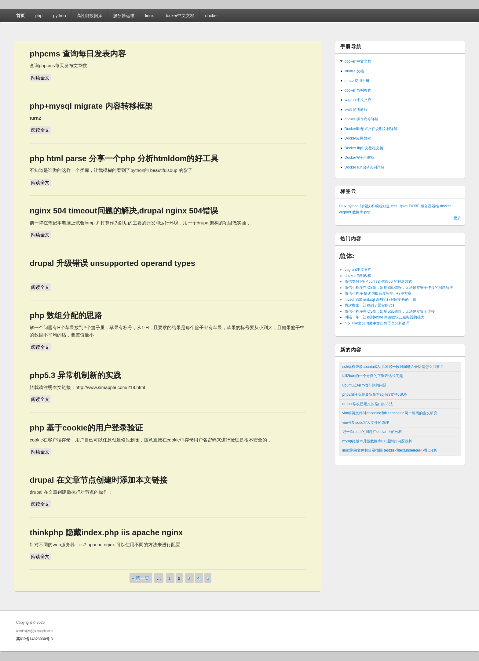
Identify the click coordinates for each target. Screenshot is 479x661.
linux (149, 15)
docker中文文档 (179, 15)
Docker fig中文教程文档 (364, 148)
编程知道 (382, 206)
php (38, 15)
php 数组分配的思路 (66, 315)
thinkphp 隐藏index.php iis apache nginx (106, 532)
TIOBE (414, 206)
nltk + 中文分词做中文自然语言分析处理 (377, 323)
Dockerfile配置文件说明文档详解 (371, 129)
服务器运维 (123, 15)
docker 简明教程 (358, 90)
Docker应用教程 (358, 138)
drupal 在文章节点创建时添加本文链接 (98, 480)
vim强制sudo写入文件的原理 (365, 422)
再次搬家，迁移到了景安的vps (369, 305)
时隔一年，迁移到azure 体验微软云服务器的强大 (384, 317)
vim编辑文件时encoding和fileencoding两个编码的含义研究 (389, 413)
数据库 (357, 212)
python (59, 15)
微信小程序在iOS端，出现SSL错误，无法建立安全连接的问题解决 (399, 287)
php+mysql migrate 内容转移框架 (91, 106)
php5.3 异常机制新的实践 (75, 375)
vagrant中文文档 (358, 100)
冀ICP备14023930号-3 (34, 639)
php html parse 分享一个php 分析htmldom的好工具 (124, 158)
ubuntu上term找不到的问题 (364, 385)
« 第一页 (141, 577)
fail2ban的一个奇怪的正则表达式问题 (372, 376)
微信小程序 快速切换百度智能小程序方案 (378, 293)
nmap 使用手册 (357, 80)
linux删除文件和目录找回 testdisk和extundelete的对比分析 (389, 450)
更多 (457, 218)
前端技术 (367, 206)
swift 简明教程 (356, 109)
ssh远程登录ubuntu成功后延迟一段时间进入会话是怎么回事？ (393, 367)
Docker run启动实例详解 (365, 167)
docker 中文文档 (358, 61)
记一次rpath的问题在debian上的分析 (372, 432)
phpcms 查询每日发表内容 (78, 53)
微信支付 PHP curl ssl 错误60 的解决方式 (378, 281)
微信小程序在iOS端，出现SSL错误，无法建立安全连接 (390, 311)
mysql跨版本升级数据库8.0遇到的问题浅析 (377, 441)
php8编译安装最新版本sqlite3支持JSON (375, 394)
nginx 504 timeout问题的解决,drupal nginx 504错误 (124, 210)
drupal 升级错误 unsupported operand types (112, 263)
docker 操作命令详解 (361, 119)
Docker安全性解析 (360, 157)
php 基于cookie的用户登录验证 (86, 427)
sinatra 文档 (354, 71)
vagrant (345, 212)
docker (211, 15)
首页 (20, 15)
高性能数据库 (89, 15)
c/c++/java (399, 206)
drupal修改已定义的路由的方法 (367, 404)
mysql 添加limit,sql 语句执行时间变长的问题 (380, 299)
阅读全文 (41, 77)
